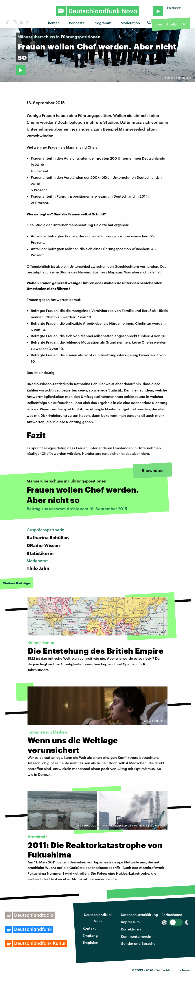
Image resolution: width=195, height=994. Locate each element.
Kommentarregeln (136, 936)
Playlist (172, 24)
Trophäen (90, 942)
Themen (53, 23)
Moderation (130, 23)
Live (159, 24)
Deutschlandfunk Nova (98, 917)
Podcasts (76, 23)
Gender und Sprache (138, 943)
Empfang (90, 935)
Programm (102, 23)
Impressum (130, 922)
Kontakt (89, 928)
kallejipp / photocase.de (177, 77)
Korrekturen (131, 929)
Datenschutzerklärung (139, 914)
